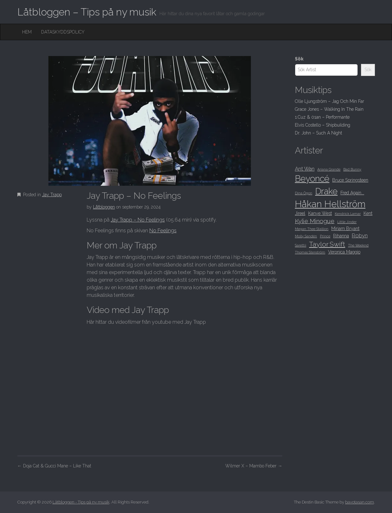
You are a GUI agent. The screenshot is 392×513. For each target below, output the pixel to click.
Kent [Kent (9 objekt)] (368, 213)
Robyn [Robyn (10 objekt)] (360, 235)
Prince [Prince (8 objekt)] (325, 236)
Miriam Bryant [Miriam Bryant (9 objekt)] (345, 228)
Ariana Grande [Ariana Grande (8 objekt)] (328, 169)
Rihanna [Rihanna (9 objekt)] (341, 235)
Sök (299, 58)
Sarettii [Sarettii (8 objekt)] (300, 245)
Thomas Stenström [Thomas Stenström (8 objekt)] (310, 252)
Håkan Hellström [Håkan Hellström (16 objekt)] (330, 204)
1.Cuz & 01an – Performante (322, 117)
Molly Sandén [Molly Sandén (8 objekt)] (306, 236)
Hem (27, 31)
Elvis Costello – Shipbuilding (322, 125)
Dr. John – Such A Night (318, 132)
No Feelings (163, 231)
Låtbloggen (104, 207)
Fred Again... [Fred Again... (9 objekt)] (352, 192)
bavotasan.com (359, 502)
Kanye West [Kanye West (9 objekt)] (320, 213)
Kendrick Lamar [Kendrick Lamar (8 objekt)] (348, 214)
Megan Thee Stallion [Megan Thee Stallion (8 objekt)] (311, 229)
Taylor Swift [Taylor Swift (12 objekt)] (327, 244)
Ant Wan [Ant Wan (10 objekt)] (304, 169)
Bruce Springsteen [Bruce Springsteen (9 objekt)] (350, 180)
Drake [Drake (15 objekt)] (326, 191)
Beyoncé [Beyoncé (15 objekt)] (312, 178)
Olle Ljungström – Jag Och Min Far (329, 101)
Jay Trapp (52, 194)
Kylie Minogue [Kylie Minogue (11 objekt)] (314, 221)
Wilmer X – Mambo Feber (253, 465)
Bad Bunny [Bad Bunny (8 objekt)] (352, 169)
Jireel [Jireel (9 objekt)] (300, 213)
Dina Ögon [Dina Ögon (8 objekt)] (303, 193)
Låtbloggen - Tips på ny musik (81, 502)
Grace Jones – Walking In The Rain (329, 109)
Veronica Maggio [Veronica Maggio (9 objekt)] (344, 251)
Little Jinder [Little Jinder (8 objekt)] (347, 222)
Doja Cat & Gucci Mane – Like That (54, 465)
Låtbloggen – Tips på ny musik (86, 12)
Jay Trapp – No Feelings (138, 220)
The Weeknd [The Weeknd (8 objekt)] (358, 245)
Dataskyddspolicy (62, 31)
